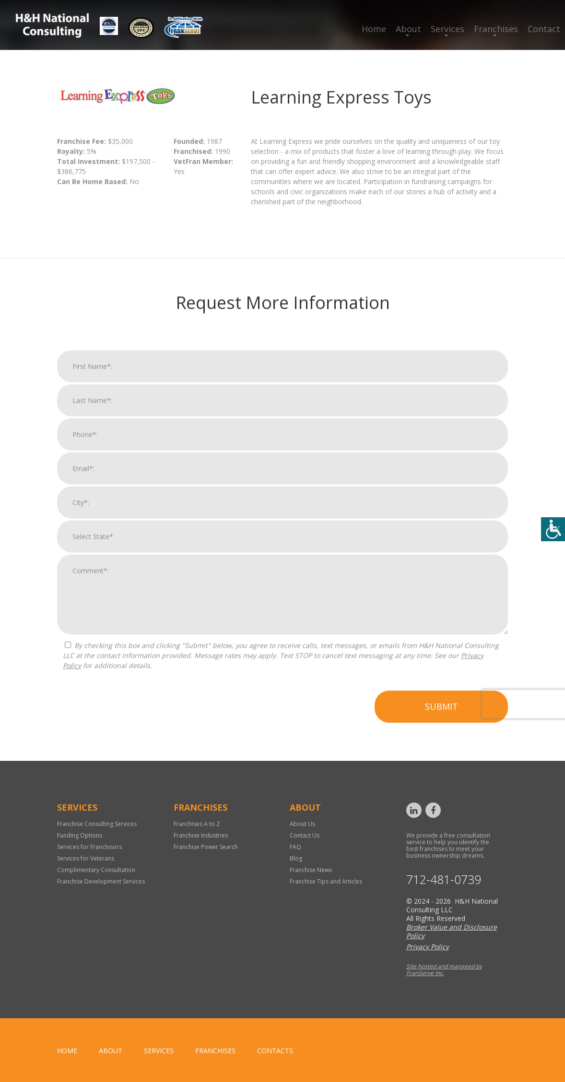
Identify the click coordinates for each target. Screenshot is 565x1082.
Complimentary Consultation (96, 870)
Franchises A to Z (197, 824)
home (67, 1050)
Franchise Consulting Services (97, 824)
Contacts (275, 1050)
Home (374, 29)
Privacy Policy (427, 946)
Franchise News (311, 870)
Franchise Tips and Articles (326, 881)
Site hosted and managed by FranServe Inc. (444, 969)
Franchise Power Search (206, 847)
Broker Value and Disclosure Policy (451, 931)
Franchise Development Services (101, 881)
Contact (544, 29)
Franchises (496, 29)
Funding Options (79, 835)
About (408, 29)
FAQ (295, 847)
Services (447, 29)
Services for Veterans (85, 858)
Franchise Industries (201, 835)
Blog (296, 858)
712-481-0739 (443, 879)
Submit (441, 721)
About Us (302, 824)
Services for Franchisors (89, 847)
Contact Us (304, 835)
